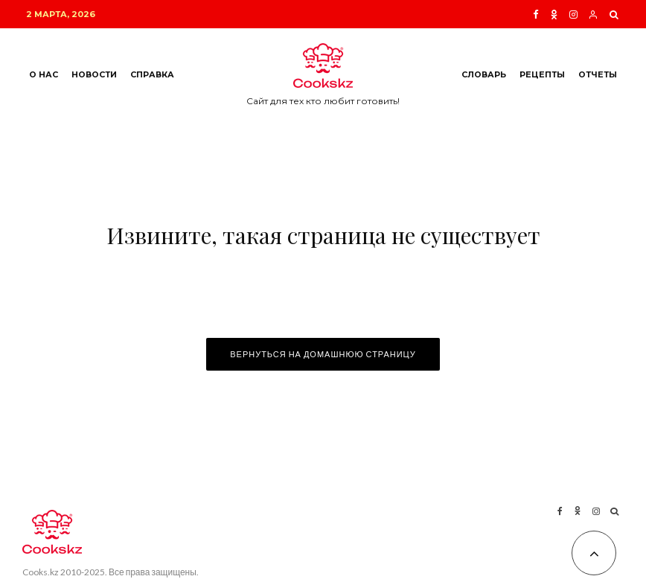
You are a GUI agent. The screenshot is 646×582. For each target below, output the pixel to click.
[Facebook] (536, 14)
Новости (94, 75)
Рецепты (542, 75)
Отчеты (597, 75)
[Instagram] (573, 14)
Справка (152, 75)
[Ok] (554, 14)
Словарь (483, 75)
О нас (43, 75)
